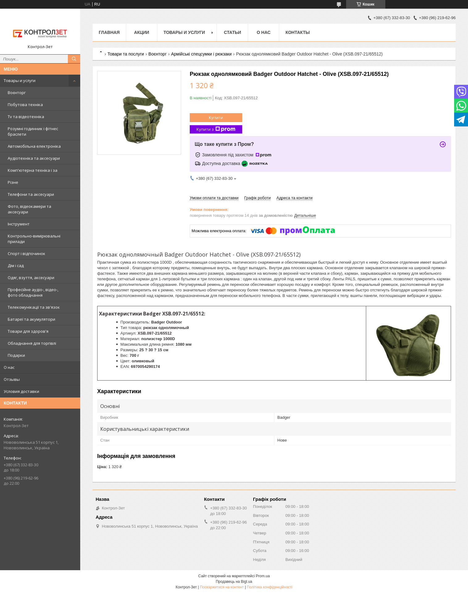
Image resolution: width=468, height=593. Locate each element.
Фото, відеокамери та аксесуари (29, 209)
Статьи (232, 32)
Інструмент (19, 224)
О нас (9, 367)
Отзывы (12, 379)
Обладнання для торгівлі (32, 343)
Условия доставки (21, 391)
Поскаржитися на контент (222, 587)
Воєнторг (17, 92)
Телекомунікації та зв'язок (34, 307)
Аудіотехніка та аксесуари (34, 158)
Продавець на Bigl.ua (234, 581)
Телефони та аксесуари (31, 194)
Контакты (297, 32)
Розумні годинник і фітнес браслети (33, 131)
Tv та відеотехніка (26, 116)
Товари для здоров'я (28, 331)
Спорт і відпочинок (26, 253)
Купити (216, 117)
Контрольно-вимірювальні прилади (34, 238)
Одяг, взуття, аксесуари (31, 277)
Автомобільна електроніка (34, 146)
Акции (141, 32)
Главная (109, 32)
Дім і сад (16, 265)
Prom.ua (263, 576)
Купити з (216, 129)
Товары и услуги (19, 80)
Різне (13, 182)
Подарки (16, 355)
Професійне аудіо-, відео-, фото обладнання (33, 292)
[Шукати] (74, 59)
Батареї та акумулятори (31, 319)
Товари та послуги (125, 53)
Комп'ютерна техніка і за (32, 170)
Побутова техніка (25, 104)
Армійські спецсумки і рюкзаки (201, 53)
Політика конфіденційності (269, 587)
